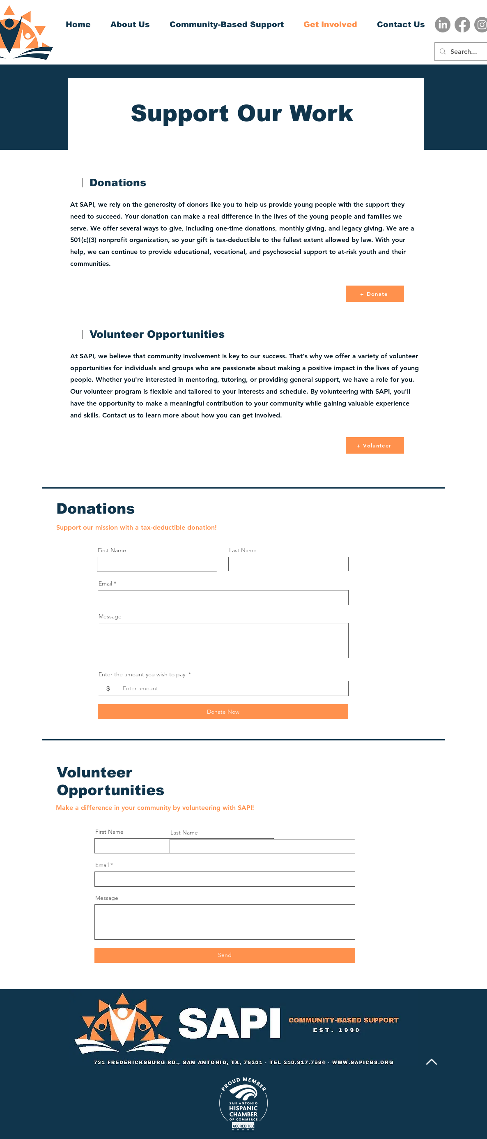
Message (110, 616)
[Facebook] (462, 24)
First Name (112, 550)
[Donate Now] (223, 711)
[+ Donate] (375, 294)
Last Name (243, 550)
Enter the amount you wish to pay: (143, 674)
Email (105, 583)
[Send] (224, 955)
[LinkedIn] (442, 24)
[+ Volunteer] (375, 445)
